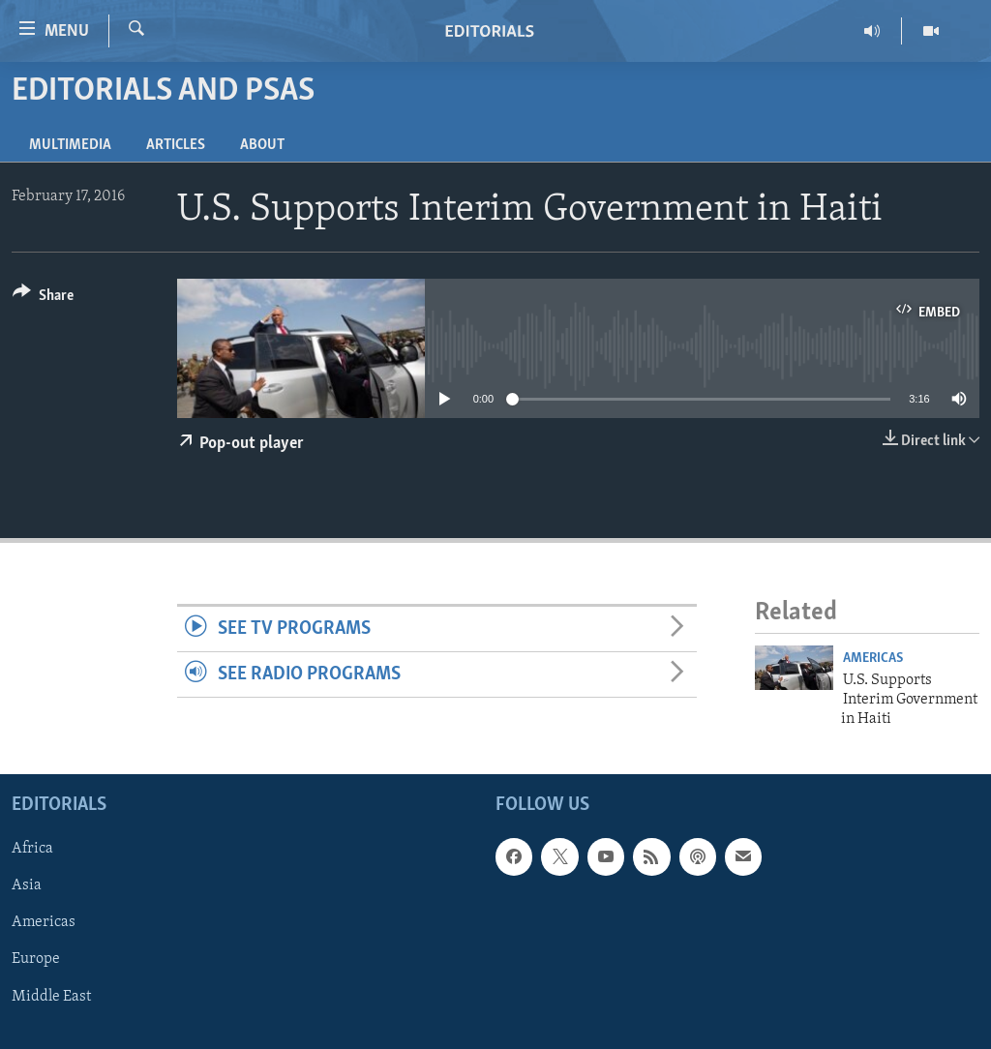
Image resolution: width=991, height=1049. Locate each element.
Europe (36, 959)
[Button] (43, 298)
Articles (175, 145)
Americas (873, 658)
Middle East (51, 996)
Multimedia (70, 145)
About (262, 145)
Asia (27, 885)
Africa (32, 848)
